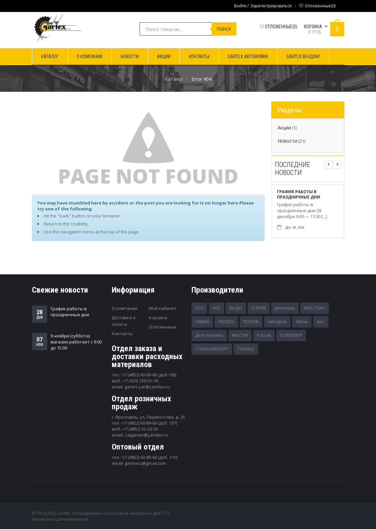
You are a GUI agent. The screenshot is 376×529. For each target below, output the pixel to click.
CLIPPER (258, 308)
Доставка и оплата (124, 321)
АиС (321, 322)
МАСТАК (240, 335)
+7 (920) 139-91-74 (140, 381)
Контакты (122, 333)
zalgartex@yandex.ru (146, 435)
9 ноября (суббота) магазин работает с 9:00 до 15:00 (76, 342)
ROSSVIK (251, 322)
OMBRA (202, 322)
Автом (302, 322)
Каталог (174, 79)
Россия (264, 335)
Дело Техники (209, 335)
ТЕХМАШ (245, 349)
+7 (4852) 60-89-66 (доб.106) (149, 375)
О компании (124, 308)
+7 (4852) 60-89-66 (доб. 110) (149, 457)
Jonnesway (285, 308)
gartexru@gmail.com (145, 463)
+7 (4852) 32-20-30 (140, 429)
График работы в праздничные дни (298, 194)
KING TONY (314, 308)
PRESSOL (226, 322)
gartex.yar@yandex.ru (147, 387)
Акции (284, 127)
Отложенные (163, 327)
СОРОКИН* (291, 335)
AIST (216, 308)
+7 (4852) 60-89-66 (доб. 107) (149, 423)
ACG (199, 308)
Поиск (224, 29)
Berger (235, 308)
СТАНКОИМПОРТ (211, 349)
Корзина (158, 318)
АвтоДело (277, 322)
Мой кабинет (163, 308)
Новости (287, 141)
